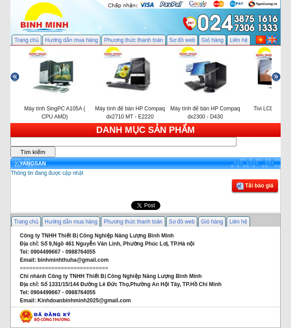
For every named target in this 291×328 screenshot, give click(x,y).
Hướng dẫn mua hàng (71, 40)
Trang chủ (26, 40)
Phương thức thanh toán (133, 40)
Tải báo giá (254, 186)
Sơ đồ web (182, 40)
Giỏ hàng (212, 40)
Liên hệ (239, 40)
